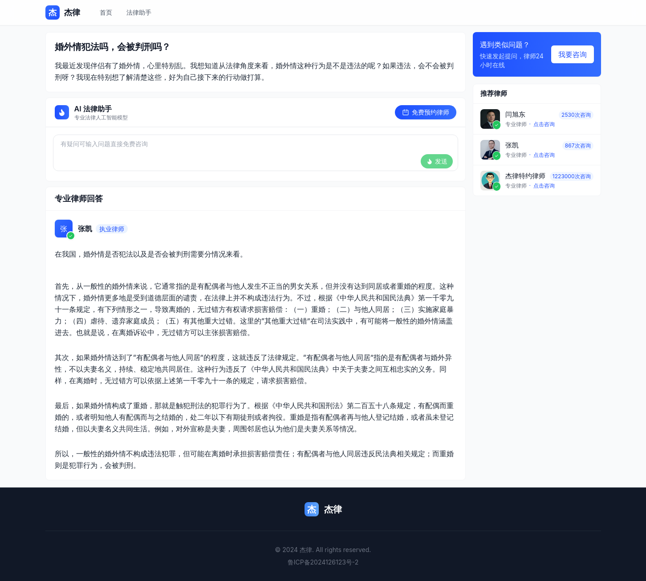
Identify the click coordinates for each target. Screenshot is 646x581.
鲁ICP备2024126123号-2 (323, 562)
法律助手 (138, 12)
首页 (106, 12)
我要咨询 (572, 54)
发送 (436, 161)
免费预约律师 (425, 112)
